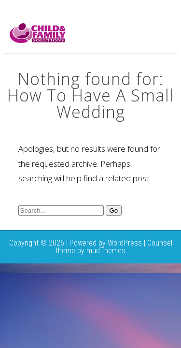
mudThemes (105, 250)
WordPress (125, 242)
